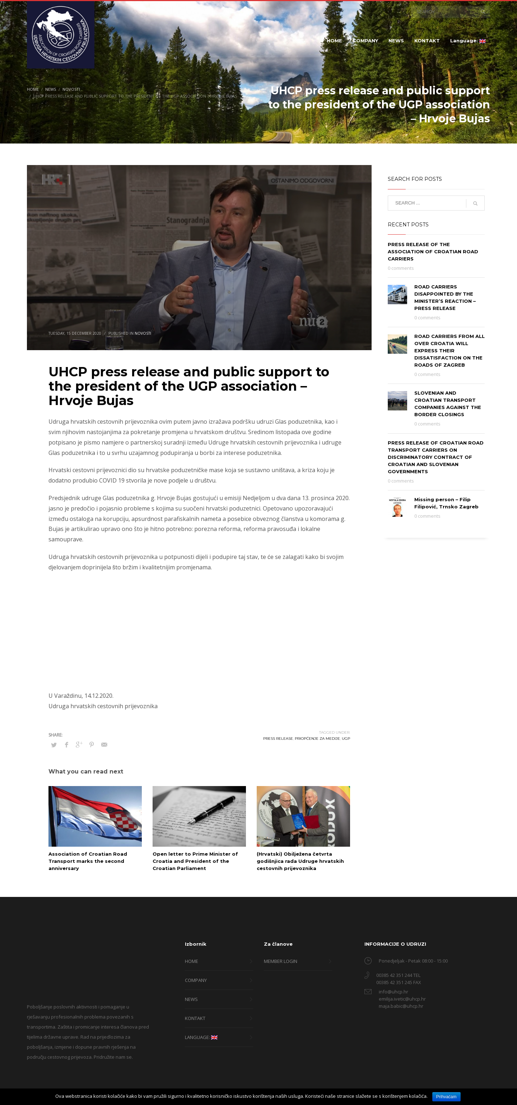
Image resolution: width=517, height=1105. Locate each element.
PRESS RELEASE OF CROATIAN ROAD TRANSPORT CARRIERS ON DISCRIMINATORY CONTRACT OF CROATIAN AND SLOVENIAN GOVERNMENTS (436, 457)
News (50, 89)
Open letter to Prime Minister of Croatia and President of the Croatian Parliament (195, 861)
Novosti (71, 89)
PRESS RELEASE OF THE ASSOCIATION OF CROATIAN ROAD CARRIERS (433, 251)
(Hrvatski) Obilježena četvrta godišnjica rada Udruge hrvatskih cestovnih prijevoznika (300, 861)
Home (33, 89)
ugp (346, 738)
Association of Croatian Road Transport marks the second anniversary (87, 861)
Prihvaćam (446, 1096)
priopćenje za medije (317, 738)
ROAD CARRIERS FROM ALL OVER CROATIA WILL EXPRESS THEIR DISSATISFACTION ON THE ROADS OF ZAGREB (449, 350)
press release (278, 738)
